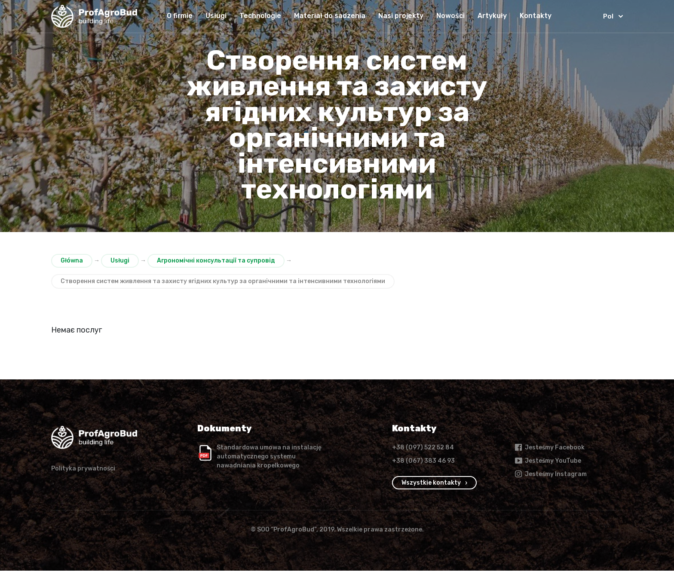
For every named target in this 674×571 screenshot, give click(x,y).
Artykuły (490, 16)
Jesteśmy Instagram (550, 474)
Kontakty (534, 16)
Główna (72, 260)
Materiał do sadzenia (328, 16)
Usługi (214, 16)
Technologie (258, 16)
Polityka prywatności (83, 469)
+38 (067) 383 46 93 (423, 461)
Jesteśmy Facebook (549, 447)
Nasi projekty (399, 16)
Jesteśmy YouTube (547, 461)
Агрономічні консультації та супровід (216, 260)
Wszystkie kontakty (431, 483)
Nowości (449, 16)
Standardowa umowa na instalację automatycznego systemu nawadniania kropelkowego (269, 457)
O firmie (178, 16)
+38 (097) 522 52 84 (423, 448)
